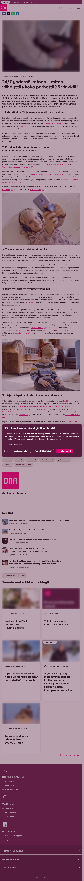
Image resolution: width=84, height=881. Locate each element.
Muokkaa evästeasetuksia (18, 451)
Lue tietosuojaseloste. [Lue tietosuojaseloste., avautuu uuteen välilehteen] (13, 444)
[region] (42, 440)
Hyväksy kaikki (64, 451)
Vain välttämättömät (43, 451)
